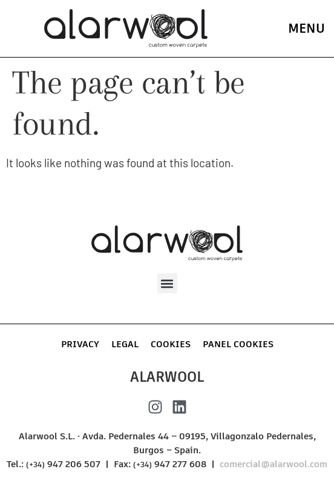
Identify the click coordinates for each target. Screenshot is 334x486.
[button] (167, 283)
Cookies (171, 344)
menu (306, 28)
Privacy (80, 344)
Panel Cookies (238, 344)
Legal (125, 344)
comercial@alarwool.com (273, 464)
